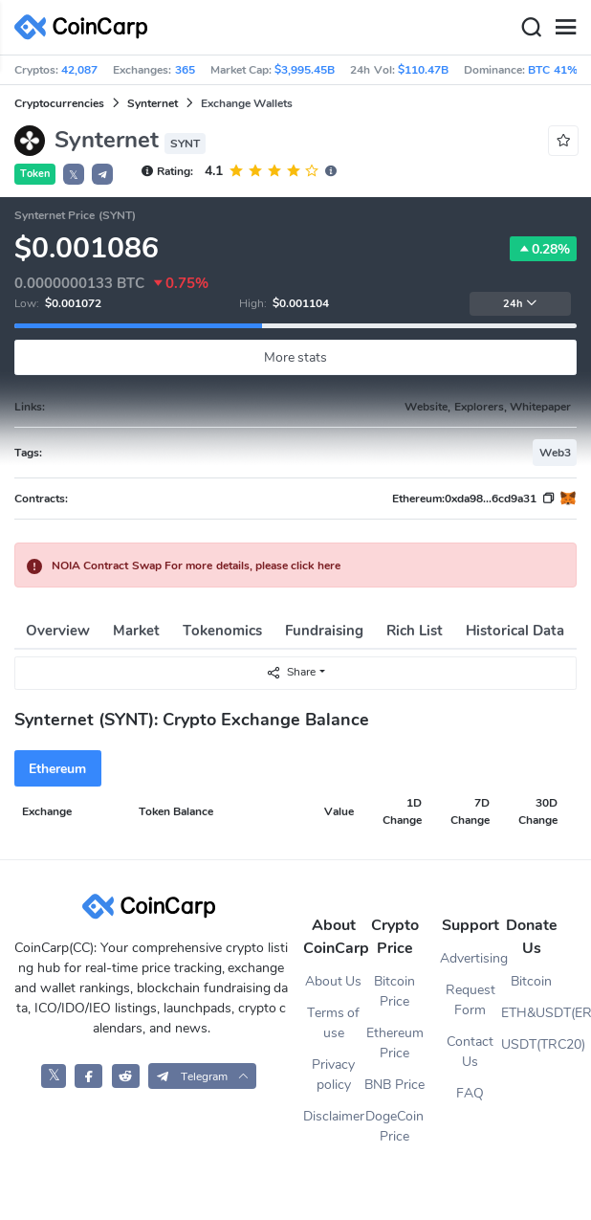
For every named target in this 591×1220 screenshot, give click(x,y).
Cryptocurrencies (59, 103)
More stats (296, 357)
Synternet (152, 103)
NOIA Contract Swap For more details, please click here (196, 565)
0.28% (543, 248)
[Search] (530, 28)
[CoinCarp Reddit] (126, 1076)
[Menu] (565, 28)
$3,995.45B (304, 70)
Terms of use (334, 1023)
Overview (58, 630)
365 (185, 70)
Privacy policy (333, 1074)
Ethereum (57, 769)
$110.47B (423, 70)
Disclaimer (333, 1116)
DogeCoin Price (394, 1126)
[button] (102, 174)
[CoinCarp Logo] (86, 27)
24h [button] (520, 304)
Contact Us (470, 1051)
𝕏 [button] (73, 175)
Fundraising (324, 630)
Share (291, 672)
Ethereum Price (395, 1043)
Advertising (470, 958)
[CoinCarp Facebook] (88, 1076)
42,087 (79, 70)
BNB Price (394, 1085)
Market (136, 630)
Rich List (414, 630)
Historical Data (515, 630)
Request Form (470, 1000)
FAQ (470, 1093)
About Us (333, 981)
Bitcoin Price (394, 991)
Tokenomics (222, 630)
